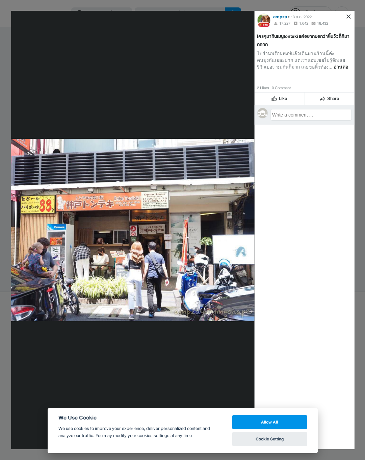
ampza (280, 16)
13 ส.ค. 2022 (301, 17)
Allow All (269, 422)
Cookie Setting (270, 439)
